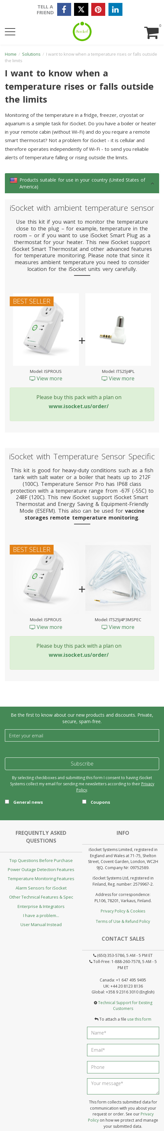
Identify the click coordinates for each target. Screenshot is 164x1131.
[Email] (82, 735)
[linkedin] (115, 9)
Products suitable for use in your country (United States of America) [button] (82, 183)
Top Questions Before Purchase (41, 860)
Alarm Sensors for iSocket (41, 888)
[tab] (82, 183)
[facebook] (64, 9)
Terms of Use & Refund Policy (123, 921)
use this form (139, 1019)
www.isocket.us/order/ (79, 406)
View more (46, 378)
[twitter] (81, 9)
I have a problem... (41, 915)
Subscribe (82, 763)
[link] (14, 180)
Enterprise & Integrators (41, 906)
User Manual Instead (41, 924)
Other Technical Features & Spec (41, 897)
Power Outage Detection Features (41, 869)
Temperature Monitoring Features (41, 878)
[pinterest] (98, 9)
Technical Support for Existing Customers (125, 1006)
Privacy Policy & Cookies (123, 911)
